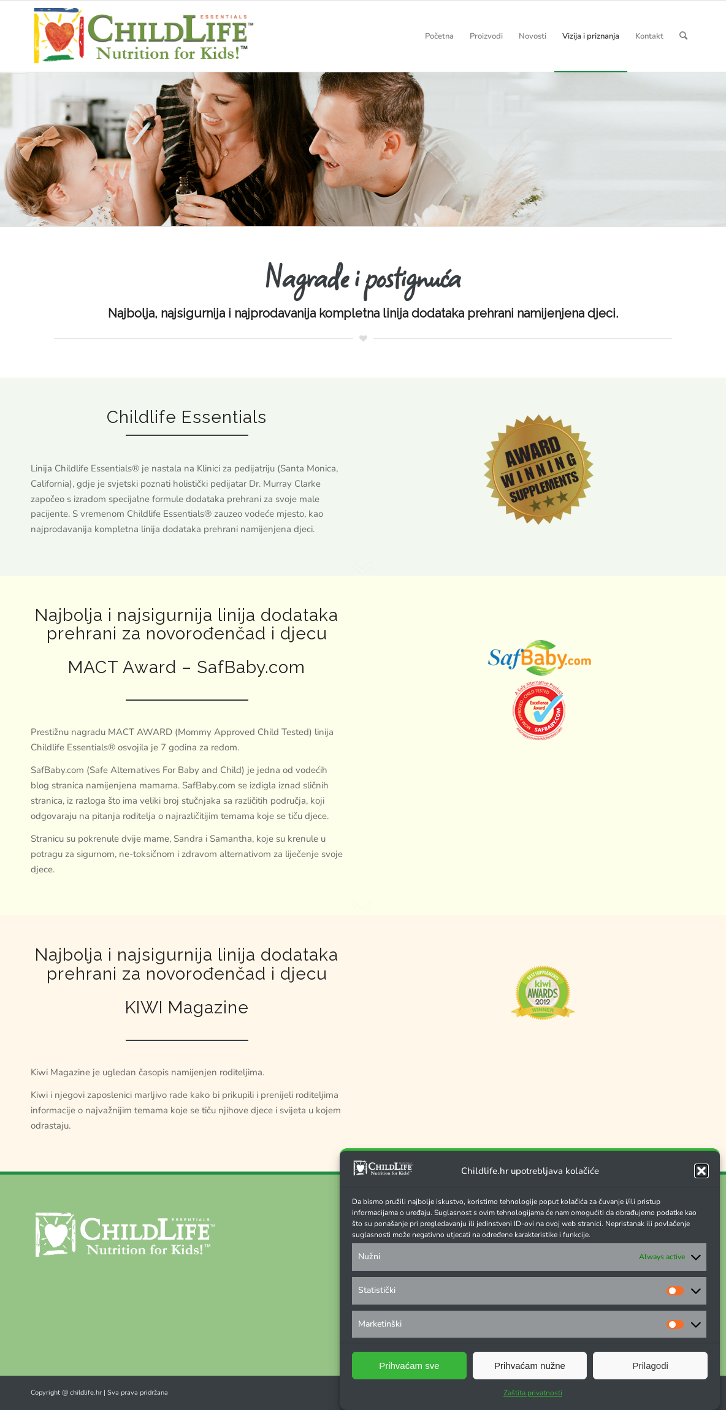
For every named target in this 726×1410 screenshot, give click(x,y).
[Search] (683, 36)
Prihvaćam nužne (529, 1365)
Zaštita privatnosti (532, 1393)
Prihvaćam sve (409, 1365)
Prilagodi (650, 1365)
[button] (701, 1171)
